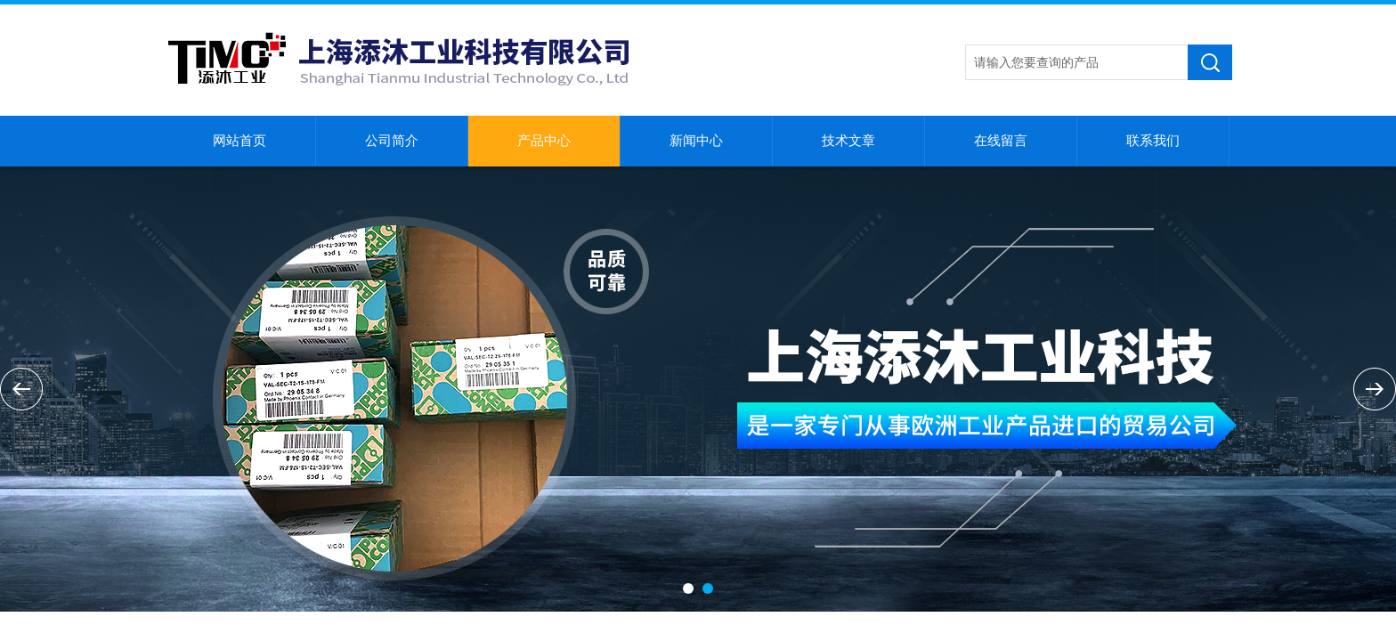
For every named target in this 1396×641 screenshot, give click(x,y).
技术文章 (848, 141)
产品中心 (544, 141)
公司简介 (391, 141)
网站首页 (239, 141)
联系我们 (1153, 141)
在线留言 (1000, 141)
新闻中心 (696, 141)
